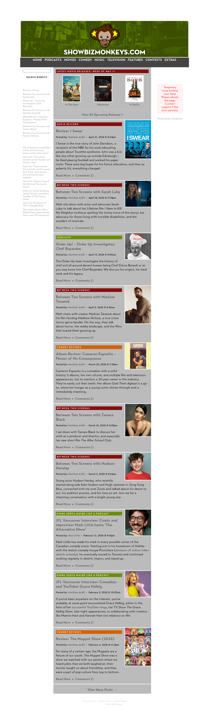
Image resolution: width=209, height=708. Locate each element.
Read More (63, 175)
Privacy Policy (89, 701)
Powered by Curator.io (170, 118)
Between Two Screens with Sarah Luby (88, 191)
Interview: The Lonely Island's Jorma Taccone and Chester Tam (36, 160)
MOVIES (70, 60)
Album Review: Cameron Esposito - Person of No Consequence (35, 119)
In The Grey (71, 104)
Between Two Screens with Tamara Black (84, 417)
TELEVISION (116, 60)
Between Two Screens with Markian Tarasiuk (36, 111)
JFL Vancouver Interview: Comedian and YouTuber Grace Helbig (86, 584)
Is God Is (134, 104)
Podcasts (64, 237)
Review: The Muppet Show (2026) (85, 638)
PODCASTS (53, 60)
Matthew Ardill (76, 137)
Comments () (84, 175)
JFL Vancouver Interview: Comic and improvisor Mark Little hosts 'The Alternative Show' (86, 525)
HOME (37, 60)
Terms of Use (104, 701)
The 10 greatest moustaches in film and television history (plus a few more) (37, 150)
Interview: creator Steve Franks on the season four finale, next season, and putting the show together (36, 172)
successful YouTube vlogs (89, 607)
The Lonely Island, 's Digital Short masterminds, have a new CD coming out (36, 212)
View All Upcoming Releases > (102, 115)
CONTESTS (154, 60)
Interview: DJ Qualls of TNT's (34, 204)
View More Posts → (102, 690)
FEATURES (135, 60)
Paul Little (74, 535)
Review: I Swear (31, 90)
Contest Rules (120, 701)
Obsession (103, 104)
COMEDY (85, 60)
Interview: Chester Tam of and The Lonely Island (36, 184)
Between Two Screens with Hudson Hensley (36, 134)
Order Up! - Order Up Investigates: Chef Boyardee (34, 103)
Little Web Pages (113, 704)
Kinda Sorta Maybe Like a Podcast (83, 514)
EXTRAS (170, 60)
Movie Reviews (68, 124)
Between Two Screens (73, 185)
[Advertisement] (105, 10)
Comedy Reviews (69, 347)
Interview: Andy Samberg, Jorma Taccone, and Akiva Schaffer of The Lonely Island (36, 195)
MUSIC (100, 60)
